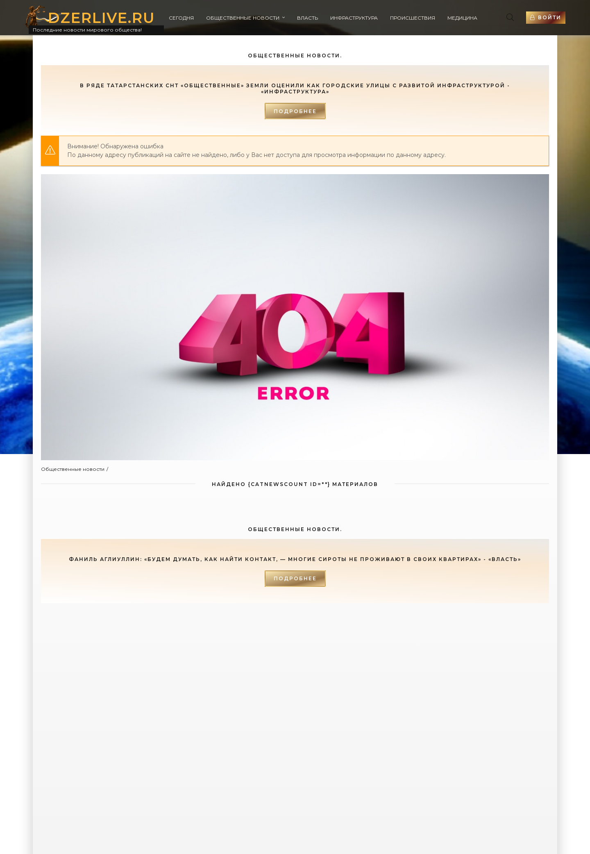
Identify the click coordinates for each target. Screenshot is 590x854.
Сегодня (181, 18)
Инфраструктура (354, 18)
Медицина (462, 18)
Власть (307, 18)
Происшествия (412, 18)
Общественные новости (242, 18)
